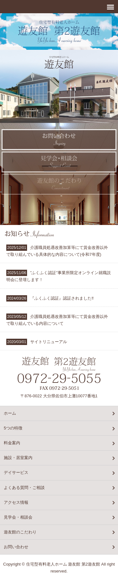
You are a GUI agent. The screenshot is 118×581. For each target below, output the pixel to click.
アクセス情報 (16, 502)
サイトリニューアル (36, 342)
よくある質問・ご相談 (24, 487)
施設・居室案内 (18, 457)
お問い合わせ (16, 546)
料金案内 (12, 442)
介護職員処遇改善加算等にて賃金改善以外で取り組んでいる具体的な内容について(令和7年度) (57, 250)
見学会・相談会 (18, 517)
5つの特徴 (13, 428)
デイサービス (16, 472)
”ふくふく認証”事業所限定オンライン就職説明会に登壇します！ (58, 276)
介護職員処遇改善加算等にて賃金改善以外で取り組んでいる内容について (57, 320)
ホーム (10, 413)
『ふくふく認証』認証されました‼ (50, 298)
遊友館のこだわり (20, 532)
